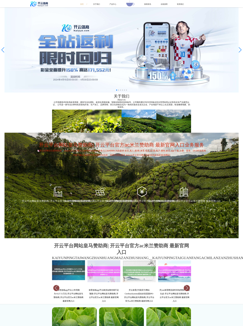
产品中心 (112, 4)
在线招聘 (164, 4)
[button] (240, 50)
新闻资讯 (147, 4)
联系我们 (180, 4)
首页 (82, 4)
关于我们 (96, 4)
